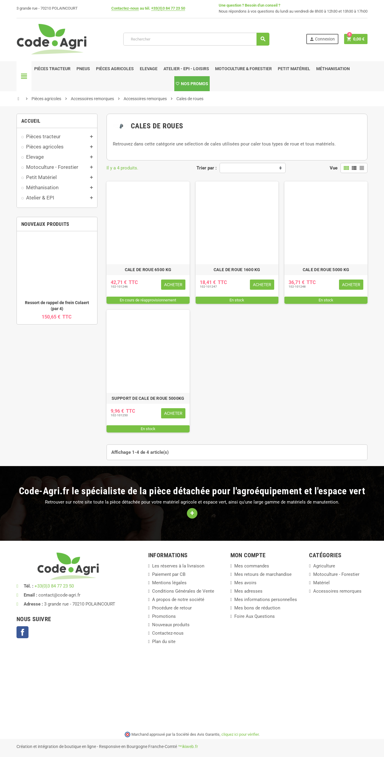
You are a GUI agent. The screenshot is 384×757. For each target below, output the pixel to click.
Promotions (164, 616)
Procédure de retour (172, 608)
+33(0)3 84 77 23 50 (168, 8)
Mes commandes (251, 566)
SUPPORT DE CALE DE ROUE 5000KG (148, 398)
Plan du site (164, 641)
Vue (334, 168)
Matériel (321, 582)
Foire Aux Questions (254, 616)
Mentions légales (169, 582)
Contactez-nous (125, 8)
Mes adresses (248, 591)
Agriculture (324, 566)
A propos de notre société (178, 599)
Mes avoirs (245, 582)
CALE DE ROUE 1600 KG (237, 269)
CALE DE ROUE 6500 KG (148, 269)
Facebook (22, 632)
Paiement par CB (168, 574)
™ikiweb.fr (188, 746)
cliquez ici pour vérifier (240, 734)
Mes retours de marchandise (263, 574)
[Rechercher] (196, 39)
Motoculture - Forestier (336, 574)
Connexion (322, 39)
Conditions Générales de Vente (183, 591)
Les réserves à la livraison (178, 566)
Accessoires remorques (337, 591)
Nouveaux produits (171, 624)
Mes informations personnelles (265, 599)
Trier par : (206, 168)
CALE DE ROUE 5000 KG (326, 269)
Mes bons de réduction (257, 608)
